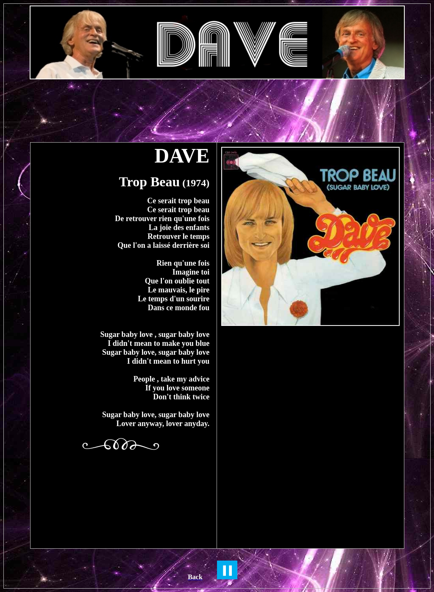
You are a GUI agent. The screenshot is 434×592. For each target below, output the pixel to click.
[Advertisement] (217, 106)
